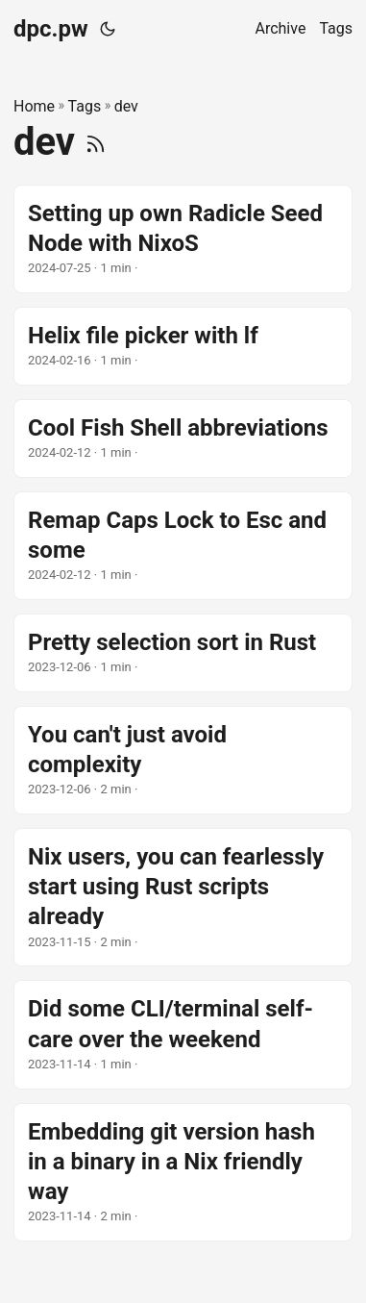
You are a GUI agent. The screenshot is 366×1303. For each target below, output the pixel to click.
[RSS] (96, 141)
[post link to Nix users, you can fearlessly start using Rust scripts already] (183, 897)
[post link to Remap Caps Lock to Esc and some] (183, 545)
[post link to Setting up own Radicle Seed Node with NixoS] (183, 239)
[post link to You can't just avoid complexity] (183, 760)
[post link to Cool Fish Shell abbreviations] (183, 438)
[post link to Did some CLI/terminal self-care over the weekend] (183, 1034)
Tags (85, 106)
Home (34, 106)
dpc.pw (50, 28)
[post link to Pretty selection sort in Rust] (183, 652)
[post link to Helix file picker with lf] (183, 346)
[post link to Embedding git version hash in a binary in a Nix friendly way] (183, 1172)
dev (126, 106)
